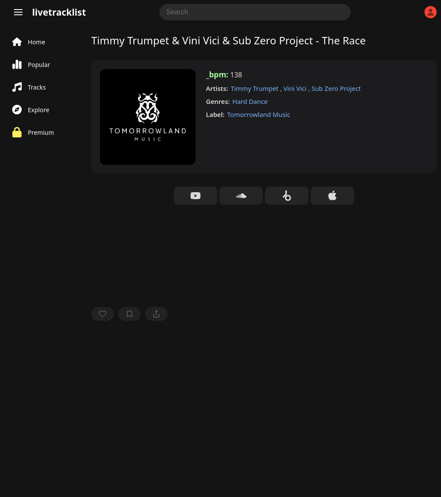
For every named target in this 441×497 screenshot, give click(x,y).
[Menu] (18, 12)
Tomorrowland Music (258, 114)
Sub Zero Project (336, 88)
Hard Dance (250, 101)
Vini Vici (295, 88)
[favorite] (102, 314)
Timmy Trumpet (255, 88)
